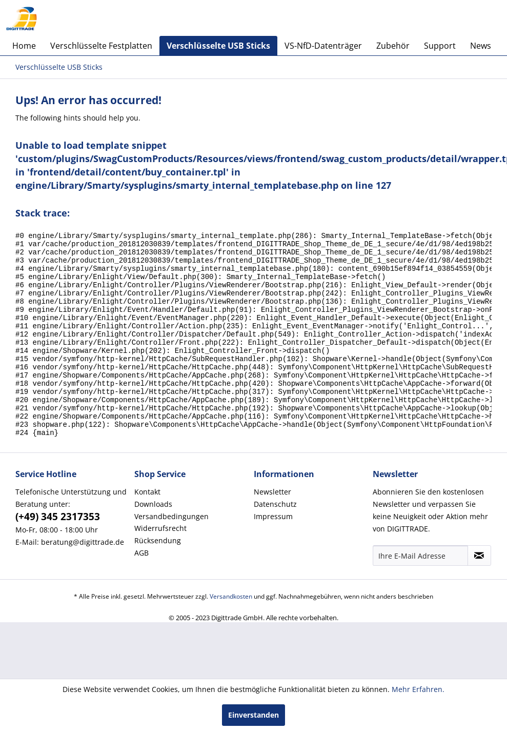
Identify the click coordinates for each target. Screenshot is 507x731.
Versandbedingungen (171, 555)
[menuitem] (24, 45)
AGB (141, 591)
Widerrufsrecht (160, 566)
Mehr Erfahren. (418, 689)
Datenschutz (275, 542)
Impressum (273, 555)
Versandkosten (231, 634)
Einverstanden (253, 715)
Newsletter (272, 530)
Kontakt (147, 530)
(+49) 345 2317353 (57, 555)
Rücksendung (157, 579)
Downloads (153, 542)
